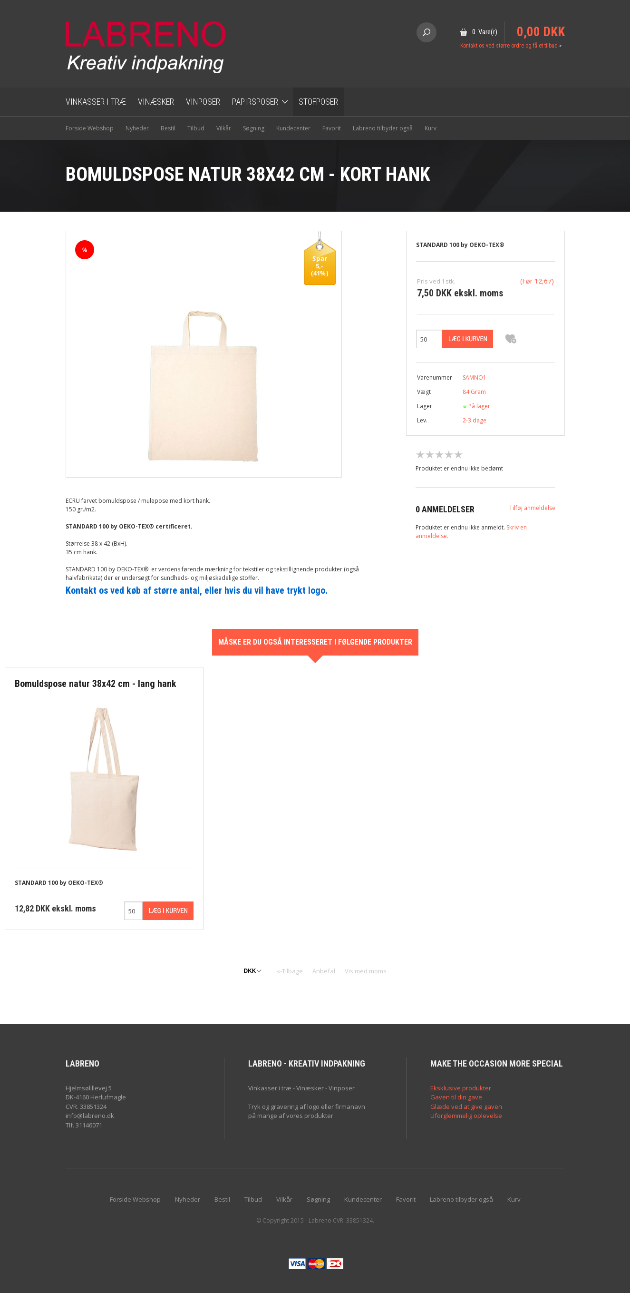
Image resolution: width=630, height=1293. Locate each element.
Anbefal (323, 971)
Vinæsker (156, 102)
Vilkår (223, 128)
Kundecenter (293, 128)
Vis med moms (366, 971)
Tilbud (195, 128)
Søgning (253, 128)
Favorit (331, 128)
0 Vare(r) (484, 32)
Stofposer (318, 102)
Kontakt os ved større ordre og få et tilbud (509, 45)
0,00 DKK (541, 31)
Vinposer (203, 102)
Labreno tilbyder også (383, 128)
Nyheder (137, 128)
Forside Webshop (90, 128)
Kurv (430, 128)
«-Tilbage (290, 971)
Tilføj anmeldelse (532, 508)
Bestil (168, 128)
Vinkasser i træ (96, 102)
